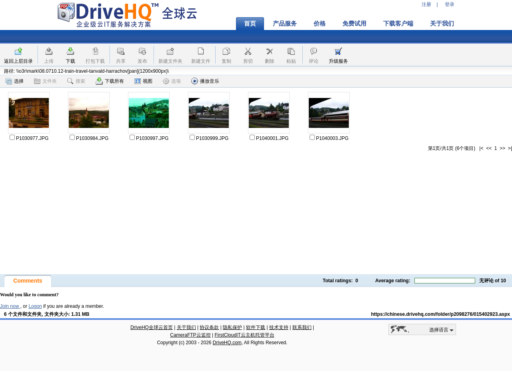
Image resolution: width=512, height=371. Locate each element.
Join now (10, 306)
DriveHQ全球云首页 (151, 327)
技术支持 (278, 327)
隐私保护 (232, 327)
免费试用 (354, 23)
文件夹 (45, 81)
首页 (250, 23)
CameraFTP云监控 (190, 335)
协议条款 (209, 327)
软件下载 (255, 327)
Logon (35, 306)
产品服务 (285, 23)
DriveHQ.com (227, 342)
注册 (426, 4)
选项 (172, 81)
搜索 (76, 81)
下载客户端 (398, 23)
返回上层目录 (18, 61)
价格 (320, 23)
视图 (143, 81)
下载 (70, 61)
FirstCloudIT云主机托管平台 (244, 335)
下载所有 (110, 81)
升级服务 (338, 61)
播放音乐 (205, 81)
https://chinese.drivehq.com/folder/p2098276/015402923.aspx (440, 314)
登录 (449, 4)
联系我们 (302, 327)
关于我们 (442, 23)
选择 (15, 81)
